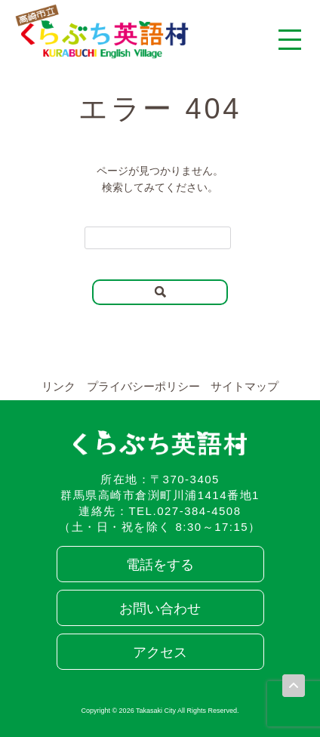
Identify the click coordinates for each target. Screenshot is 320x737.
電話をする (160, 564)
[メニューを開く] (290, 39)
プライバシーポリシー (143, 386)
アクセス (160, 652)
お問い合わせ (160, 608)
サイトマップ (244, 386)
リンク (58, 386)
